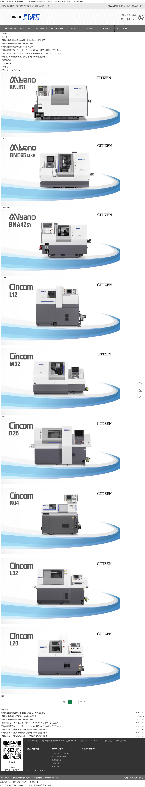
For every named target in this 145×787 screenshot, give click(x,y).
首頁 (11, 70)
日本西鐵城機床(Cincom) (60, 753)
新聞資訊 (106, 28)
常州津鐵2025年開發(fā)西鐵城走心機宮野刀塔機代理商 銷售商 (24, 57)
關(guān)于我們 (113, 6)
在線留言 (90, 28)
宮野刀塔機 (56, 766)
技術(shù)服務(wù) (57, 28)
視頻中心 (74, 28)
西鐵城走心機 (56, 760)
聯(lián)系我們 (125, 6)
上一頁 (62, 702)
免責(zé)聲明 (128, 778)
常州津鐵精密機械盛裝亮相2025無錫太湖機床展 (18, 43)
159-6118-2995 (141, 383)
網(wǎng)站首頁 (11, 28)
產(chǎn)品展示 (41, 28)
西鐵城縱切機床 (57, 763)
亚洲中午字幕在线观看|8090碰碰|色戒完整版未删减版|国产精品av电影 (25, 785)
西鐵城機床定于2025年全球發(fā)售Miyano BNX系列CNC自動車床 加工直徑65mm (31, 50)
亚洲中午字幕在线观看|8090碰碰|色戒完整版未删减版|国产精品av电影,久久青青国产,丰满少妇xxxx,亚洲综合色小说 (41, 1)
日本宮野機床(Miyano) (59, 756)
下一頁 (82, 702)
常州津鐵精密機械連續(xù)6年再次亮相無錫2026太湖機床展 (23, 40)
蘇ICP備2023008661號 (51, 778)
